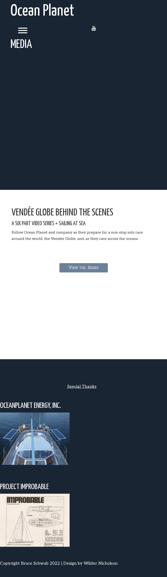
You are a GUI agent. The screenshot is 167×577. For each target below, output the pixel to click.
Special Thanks (81, 386)
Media (21, 44)
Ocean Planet (42, 11)
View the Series (84, 267)
